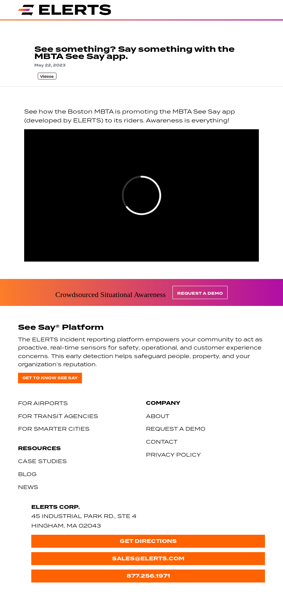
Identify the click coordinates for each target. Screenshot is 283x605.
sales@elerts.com (148, 558)
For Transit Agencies (58, 416)
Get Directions (148, 541)
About (157, 416)
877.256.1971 (148, 576)
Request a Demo (200, 293)
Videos (47, 76)
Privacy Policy (173, 454)
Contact (162, 441)
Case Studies (42, 461)
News (28, 487)
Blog (27, 474)
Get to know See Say (50, 378)
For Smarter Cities (53, 428)
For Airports (43, 403)
